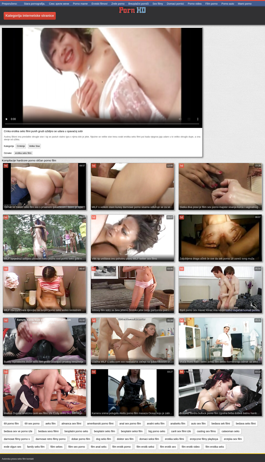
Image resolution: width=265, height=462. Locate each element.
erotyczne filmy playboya (204, 439)
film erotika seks (215, 446)
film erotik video (190, 446)
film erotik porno (121, 446)
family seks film (36, 446)
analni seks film (156, 423)
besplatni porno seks (76, 431)
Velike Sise (34, 146)
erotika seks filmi (23, 153)
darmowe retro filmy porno (51, 439)
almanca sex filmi (71, 423)
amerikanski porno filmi (100, 423)
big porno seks (157, 431)
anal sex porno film (130, 423)
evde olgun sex (12, 446)
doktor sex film (125, 439)
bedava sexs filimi (48, 431)
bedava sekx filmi (246, 423)
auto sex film (198, 423)
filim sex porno (76, 446)
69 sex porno (32, 423)
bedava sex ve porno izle (18, 431)
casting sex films (206, 431)
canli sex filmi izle (181, 431)
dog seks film (103, 439)
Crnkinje (21, 146)
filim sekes (56, 446)
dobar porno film (80, 439)
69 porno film (11, 423)
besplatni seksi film (132, 431)
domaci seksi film (149, 439)
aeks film (50, 423)
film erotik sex (168, 446)
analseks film (177, 423)
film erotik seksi (145, 446)
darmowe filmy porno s (17, 439)
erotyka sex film (233, 439)
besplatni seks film (104, 431)
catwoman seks (230, 431)
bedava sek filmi (220, 423)
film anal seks (99, 446)
